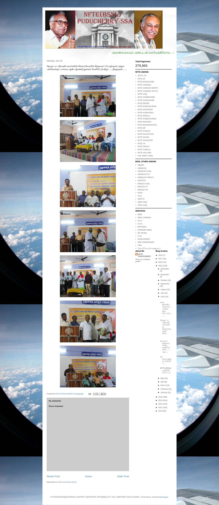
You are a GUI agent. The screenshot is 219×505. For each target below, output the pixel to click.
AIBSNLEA (142, 168)
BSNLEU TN (143, 190)
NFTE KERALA (144, 116)
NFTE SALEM (143, 137)
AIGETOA (142, 180)
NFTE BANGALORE (146, 82)
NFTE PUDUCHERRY (144, 255)
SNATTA (141, 199)
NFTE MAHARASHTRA (147, 125)
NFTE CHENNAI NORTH (148, 88)
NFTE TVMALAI (144, 150)
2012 (160, 404)
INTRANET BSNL (145, 230)
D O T (140, 221)
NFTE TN (141, 143)
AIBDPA (141, 165)
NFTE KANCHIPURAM (147, 106)
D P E (140, 224)
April (163, 382)
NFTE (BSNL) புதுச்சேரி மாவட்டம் (165, 370)
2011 (160, 407)
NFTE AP (141, 79)
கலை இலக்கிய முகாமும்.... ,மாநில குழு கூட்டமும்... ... (166, 308)
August (164, 289)
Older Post (123, 476)
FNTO (140, 193)
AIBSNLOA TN (143, 174)
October (164, 280)
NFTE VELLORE (144, 153)
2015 (160, 266)
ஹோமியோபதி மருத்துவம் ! (149, 248)
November (165, 274)
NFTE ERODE (143, 103)
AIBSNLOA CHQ (144, 171)
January (164, 392)
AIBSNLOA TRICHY (146, 177)
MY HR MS (142, 233)
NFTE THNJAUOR (145, 140)
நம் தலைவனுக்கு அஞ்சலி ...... (165, 360)
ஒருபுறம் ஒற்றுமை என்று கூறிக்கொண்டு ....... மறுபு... (165, 346)
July (162, 293)
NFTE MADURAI (144, 122)
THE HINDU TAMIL (145, 156)
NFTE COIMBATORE (146, 97)
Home (88, 476)
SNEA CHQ (142, 202)
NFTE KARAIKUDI (145, 110)
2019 (160, 255)
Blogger (165, 497)
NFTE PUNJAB (144, 131)
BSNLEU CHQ (143, 184)
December (165, 269)
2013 (160, 400)
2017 (160, 259)
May (163, 378)
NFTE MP (142, 128)
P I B (139, 236)
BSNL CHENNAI (144, 217)
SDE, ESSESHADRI (146, 242)
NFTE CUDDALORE (146, 100)
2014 (160, 397)
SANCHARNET (144, 239)
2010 (160, 411)
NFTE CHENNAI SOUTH (148, 91)
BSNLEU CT (143, 187)
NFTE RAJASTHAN (146, 134)
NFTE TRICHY (144, 146)
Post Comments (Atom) (67, 482)
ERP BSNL (142, 227)
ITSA (140, 196)
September (165, 284)
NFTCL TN (142, 75)
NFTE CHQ (142, 94)
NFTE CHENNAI (144, 85)
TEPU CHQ (142, 205)
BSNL (140, 214)
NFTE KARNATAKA (145, 113)
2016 (160, 262)
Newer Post (53, 476)
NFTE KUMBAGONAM (147, 119)
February (164, 389)
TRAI (140, 245)
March (163, 385)
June (163, 297)
